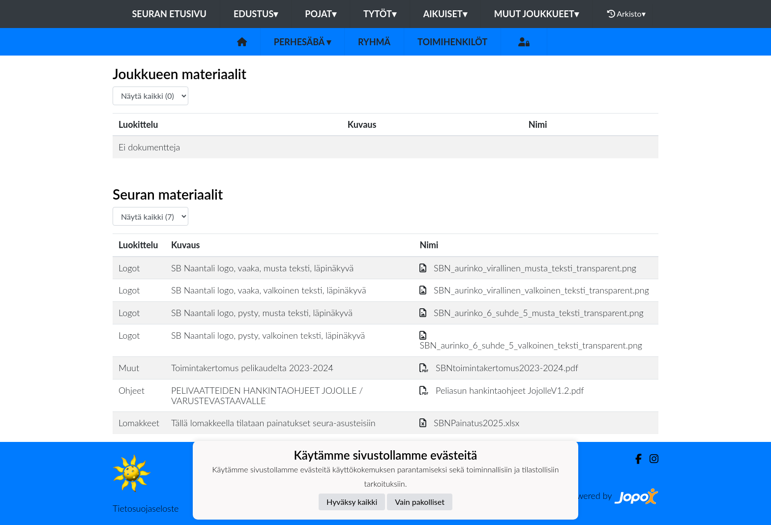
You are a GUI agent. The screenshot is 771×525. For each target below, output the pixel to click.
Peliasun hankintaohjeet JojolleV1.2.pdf (501, 390)
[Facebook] (634, 459)
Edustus (256, 13)
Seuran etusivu (169, 13)
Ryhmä (374, 41)
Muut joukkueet (536, 13)
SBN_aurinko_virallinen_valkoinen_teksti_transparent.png (534, 290)
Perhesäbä (302, 41)
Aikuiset (445, 13)
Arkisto (626, 14)
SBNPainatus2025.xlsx (469, 422)
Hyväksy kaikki (351, 501)
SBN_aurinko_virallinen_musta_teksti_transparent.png (527, 267)
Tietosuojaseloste (145, 508)
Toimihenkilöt (452, 41)
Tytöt (379, 13)
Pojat (320, 13)
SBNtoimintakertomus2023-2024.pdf (498, 367)
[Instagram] (650, 459)
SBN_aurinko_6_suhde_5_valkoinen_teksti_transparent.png (530, 340)
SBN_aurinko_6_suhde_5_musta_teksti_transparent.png (531, 312)
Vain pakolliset (420, 501)
